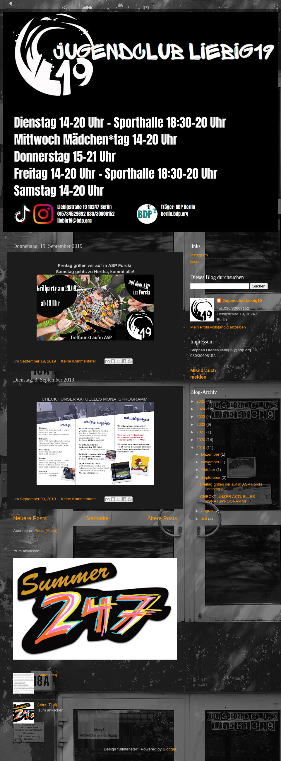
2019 (201, 447)
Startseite (97, 518)
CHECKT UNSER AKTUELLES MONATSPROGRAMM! (227, 498)
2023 (201, 416)
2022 (201, 424)
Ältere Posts (162, 518)
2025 (201, 401)
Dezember (210, 454)
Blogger (169, 749)
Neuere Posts (30, 518)
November (210, 462)
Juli (204, 519)
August (208, 511)
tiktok (195, 262)
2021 (201, 432)
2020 (201, 439)
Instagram (199, 255)
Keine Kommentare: (79, 361)
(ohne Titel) (47, 675)
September (211, 477)
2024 (201, 409)
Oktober (208, 469)
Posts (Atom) (46, 530)
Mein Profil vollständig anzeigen (218, 327)
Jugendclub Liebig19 (242, 300)
